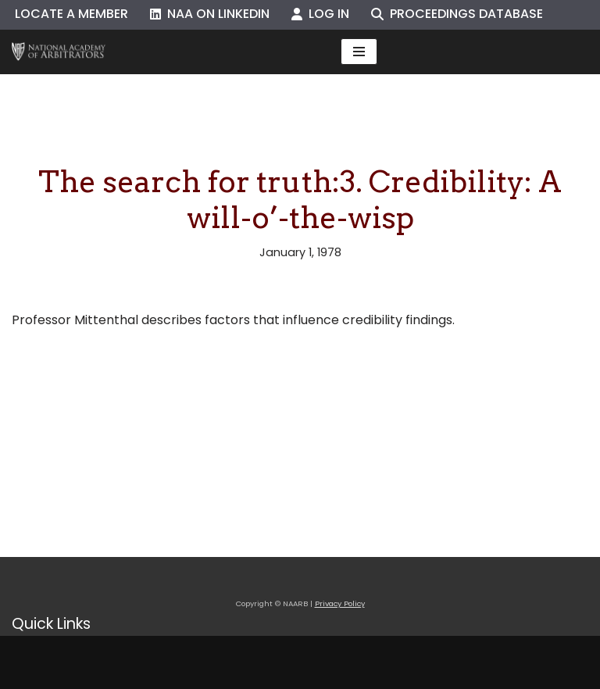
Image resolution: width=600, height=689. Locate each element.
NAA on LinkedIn (210, 14)
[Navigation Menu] (359, 51)
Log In (320, 14)
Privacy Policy (340, 603)
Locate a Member (71, 14)
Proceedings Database (457, 14)
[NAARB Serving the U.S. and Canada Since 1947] (58, 52)
